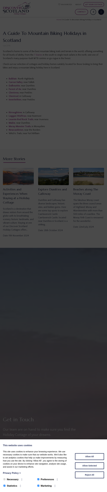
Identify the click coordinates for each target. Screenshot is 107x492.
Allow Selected (89, 466)
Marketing (44, 486)
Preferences (45, 479)
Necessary (10, 479)
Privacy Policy (12, 473)
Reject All (89, 475)
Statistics (10, 486)
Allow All (89, 456)
